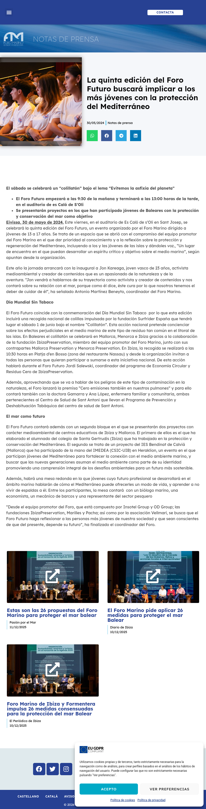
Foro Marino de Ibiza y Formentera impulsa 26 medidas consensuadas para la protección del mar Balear (51, 703)
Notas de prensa (120, 123)
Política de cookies (122, 800)
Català (51, 790)
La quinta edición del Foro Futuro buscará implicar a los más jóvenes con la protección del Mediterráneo (142, 93)
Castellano (28, 790)
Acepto (109, 789)
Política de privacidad (151, 800)
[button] (9, 12)
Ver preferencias (169, 789)
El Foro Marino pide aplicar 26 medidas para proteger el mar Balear (145, 612)
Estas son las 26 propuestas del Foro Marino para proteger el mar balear (52, 609)
